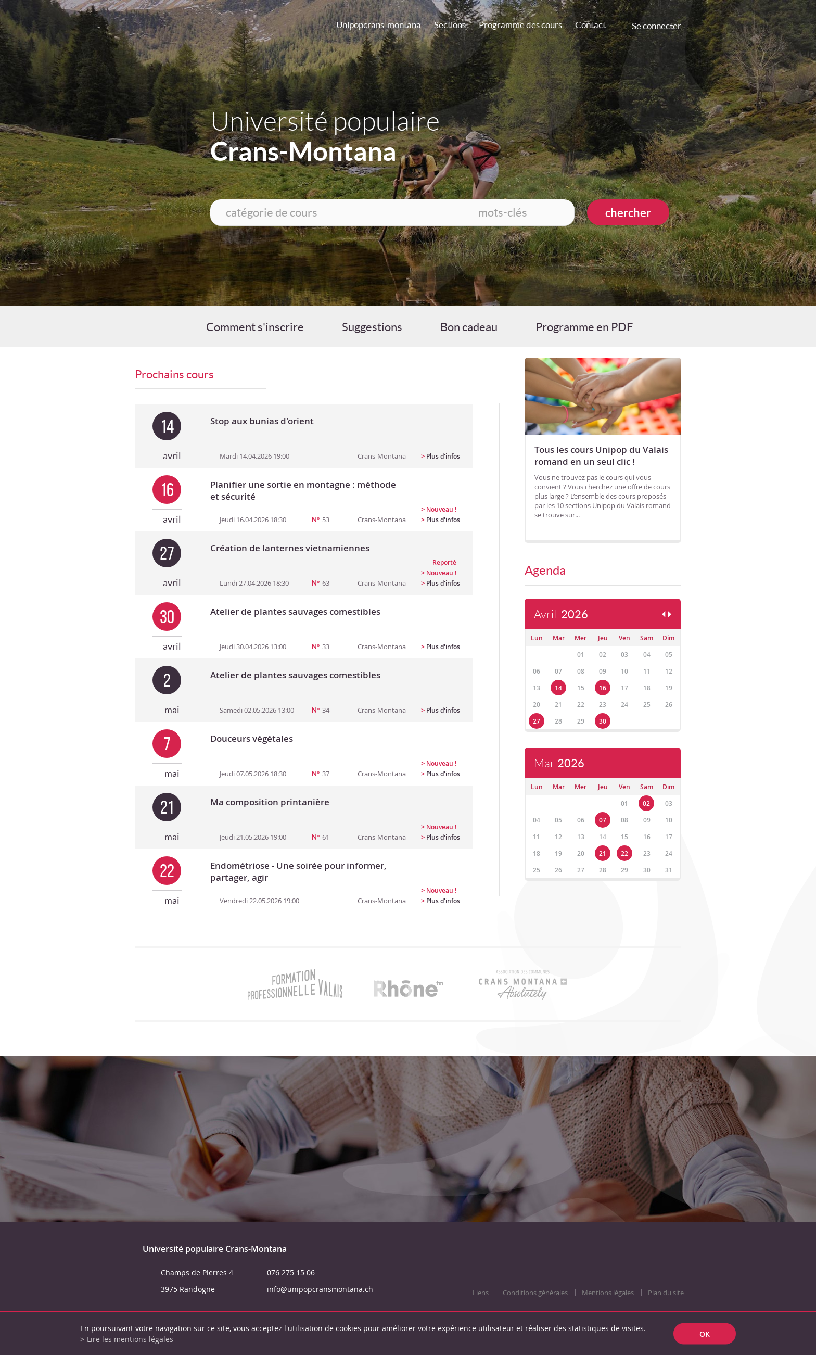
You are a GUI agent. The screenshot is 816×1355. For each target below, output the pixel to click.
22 (624, 853)
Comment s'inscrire (255, 327)
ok (704, 1334)
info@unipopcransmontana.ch (320, 1289)
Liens (481, 1292)
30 (602, 721)
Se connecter (656, 26)
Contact (590, 25)
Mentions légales (608, 1292)
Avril (561, 614)
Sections (450, 25)
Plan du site (666, 1292)
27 (536, 721)
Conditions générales (535, 1292)
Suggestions (372, 327)
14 (558, 687)
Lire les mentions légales (130, 1339)
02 (646, 803)
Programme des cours (520, 25)
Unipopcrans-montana (378, 25)
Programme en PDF (584, 327)
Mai (559, 763)
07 (602, 820)
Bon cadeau (469, 327)
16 (602, 687)
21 (602, 853)
